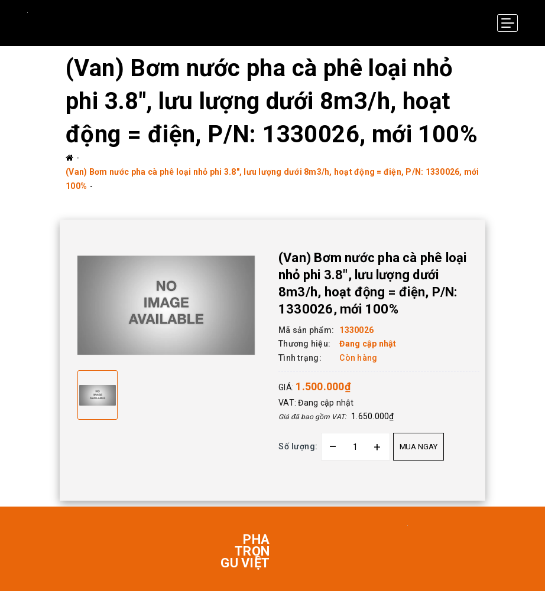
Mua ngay (418, 446)
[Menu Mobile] (507, 23)
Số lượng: (298, 446)
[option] (166, 305)
